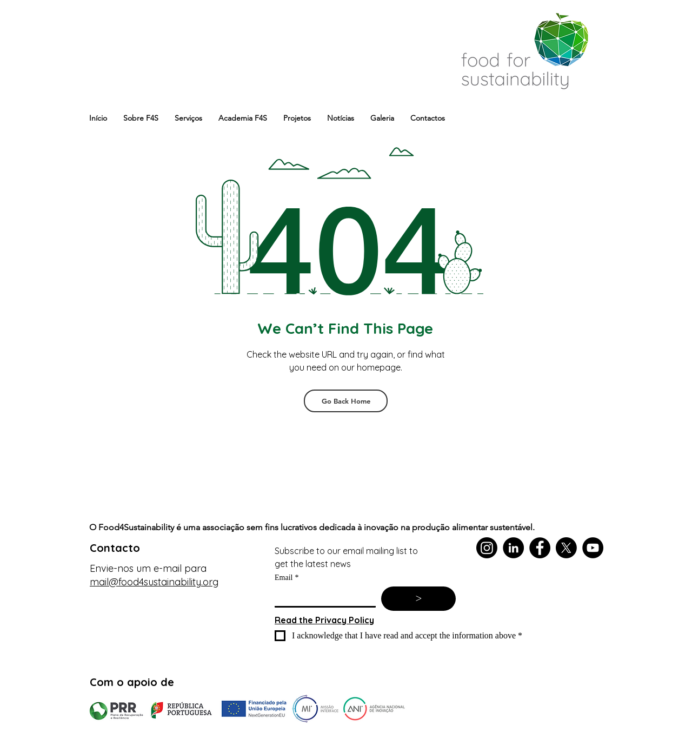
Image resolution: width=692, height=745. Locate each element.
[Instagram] (486, 547)
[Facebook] (539, 547)
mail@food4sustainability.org (154, 582)
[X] (566, 547)
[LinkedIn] (513, 547)
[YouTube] (592, 547)
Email (286, 577)
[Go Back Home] (346, 401)
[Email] (322, 596)
